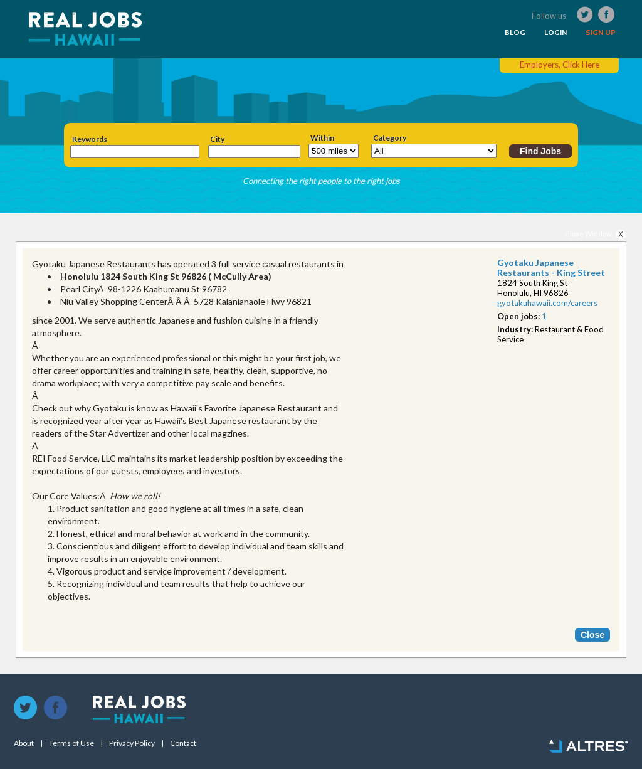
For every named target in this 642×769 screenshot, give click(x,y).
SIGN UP (601, 32)
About (24, 743)
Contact (183, 743)
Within (322, 138)
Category (389, 138)
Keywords (89, 139)
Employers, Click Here (559, 65)
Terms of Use (71, 743)
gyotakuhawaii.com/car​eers (547, 303)
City (217, 139)
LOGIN (555, 32)
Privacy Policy (132, 743)
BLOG (515, 32)
